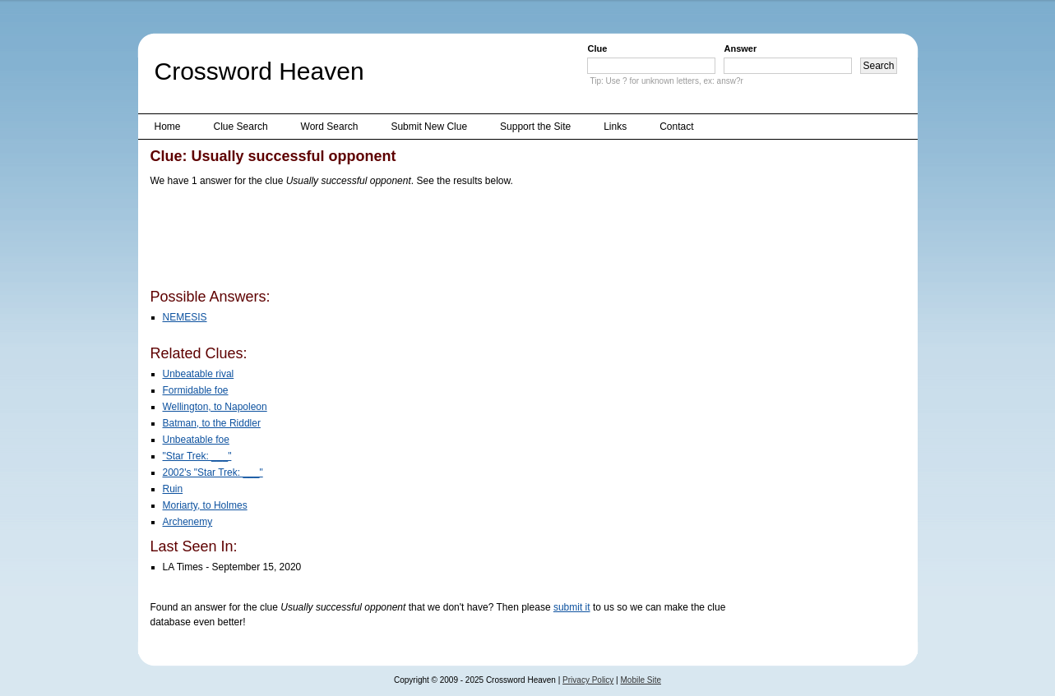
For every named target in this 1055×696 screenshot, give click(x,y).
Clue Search (241, 126)
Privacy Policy (587, 679)
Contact (676, 126)
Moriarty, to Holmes (205, 505)
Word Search (330, 126)
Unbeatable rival (198, 374)
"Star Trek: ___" (197, 456)
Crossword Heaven (259, 71)
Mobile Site (641, 679)
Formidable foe (196, 390)
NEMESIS (185, 317)
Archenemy (188, 522)
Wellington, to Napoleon (215, 407)
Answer (740, 48)
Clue (597, 48)
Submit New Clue (429, 126)
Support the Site (535, 126)
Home (168, 126)
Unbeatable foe (196, 439)
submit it (571, 607)
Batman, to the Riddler (212, 423)
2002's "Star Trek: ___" (213, 472)
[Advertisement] (449, 241)
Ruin (173, 489)
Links (615, 126)
